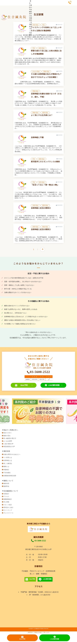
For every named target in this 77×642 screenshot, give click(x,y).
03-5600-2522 (38, 540)
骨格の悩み (46, 71)
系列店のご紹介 (8, 507)
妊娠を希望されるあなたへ (12, 454)
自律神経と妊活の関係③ (41, 208)
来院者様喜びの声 (9, 446)
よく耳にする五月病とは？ (42, 115)
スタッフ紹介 (8, 505)
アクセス (6, 496)
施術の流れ (7, 435)
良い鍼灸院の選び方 (10, 438)
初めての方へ (8, 433)
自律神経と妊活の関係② (41, 229)
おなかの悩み (36, 71)
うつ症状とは (8, 457)
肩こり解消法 (8, 463)
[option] (38, 411)
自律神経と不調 (37, 137)
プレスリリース (8, 513)
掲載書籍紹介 (8, 499)
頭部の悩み (45, 112)
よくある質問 (8, 441)
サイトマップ (8, 510)
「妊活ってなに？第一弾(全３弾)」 (45, 185)
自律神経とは (8, 460)
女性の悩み (35, 25)
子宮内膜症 (7, 472)
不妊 (43, 25)
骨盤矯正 (6, 469)
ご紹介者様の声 (8, 444)
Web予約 (23, 385)
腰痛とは (6, 466)
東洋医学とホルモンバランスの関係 (45, 162)
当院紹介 (6, 494)
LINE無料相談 (53, 385)
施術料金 (6, 486)
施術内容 (6, 483)
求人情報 (6, 502)
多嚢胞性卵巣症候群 (10, 475)
